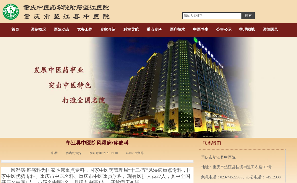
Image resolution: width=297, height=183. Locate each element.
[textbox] (212, 15)
